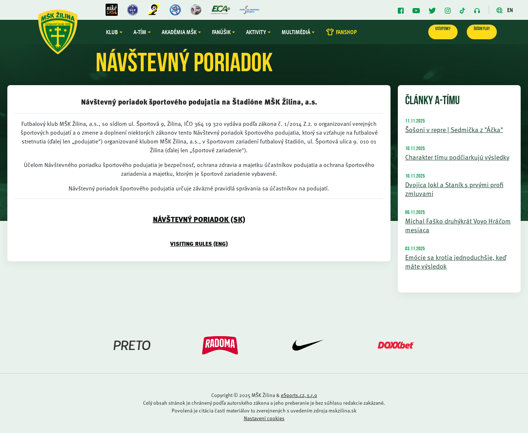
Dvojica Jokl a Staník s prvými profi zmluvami (454, 188)
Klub (112, 32)
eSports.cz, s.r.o (299, 395)
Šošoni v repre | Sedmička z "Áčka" (454, 129)
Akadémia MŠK (179, 32)
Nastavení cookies (264, 418)
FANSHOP (341, 32)
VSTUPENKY (443, 29)
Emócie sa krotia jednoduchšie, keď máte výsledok (455, 261)
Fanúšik (221, 32)
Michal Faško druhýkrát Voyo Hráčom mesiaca (458, 225)
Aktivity (256, 32)
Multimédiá (296, 32)
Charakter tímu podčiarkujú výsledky (457, 157)
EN (504, 10)
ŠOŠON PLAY (482, 29)
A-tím (139, 32)
